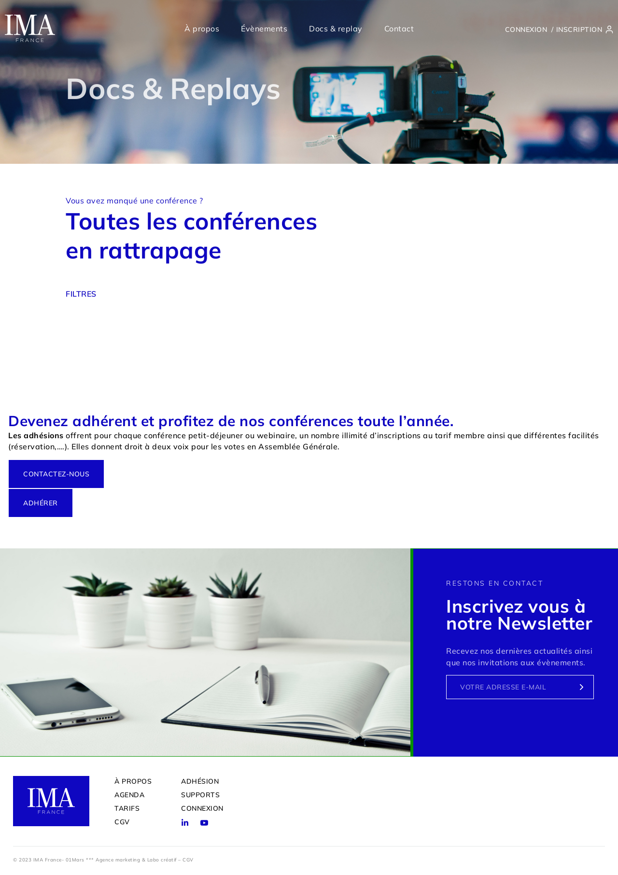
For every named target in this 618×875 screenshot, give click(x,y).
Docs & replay (336, 28)
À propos (201, 28)
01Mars (75, 859)
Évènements (264, 28)
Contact (399, 28)
